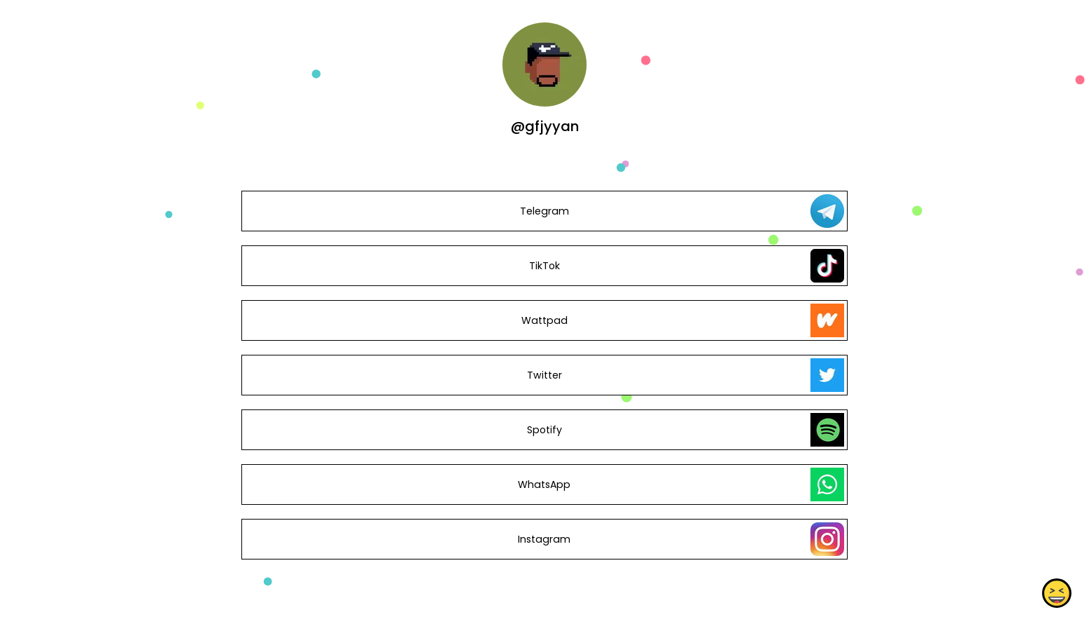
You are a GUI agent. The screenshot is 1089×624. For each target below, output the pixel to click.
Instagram (544, 539)
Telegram (544, 211)
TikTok (544, 266)
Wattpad (544, 320)
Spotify (544, 430)
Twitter (544, 375)
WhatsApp (544, 484)
